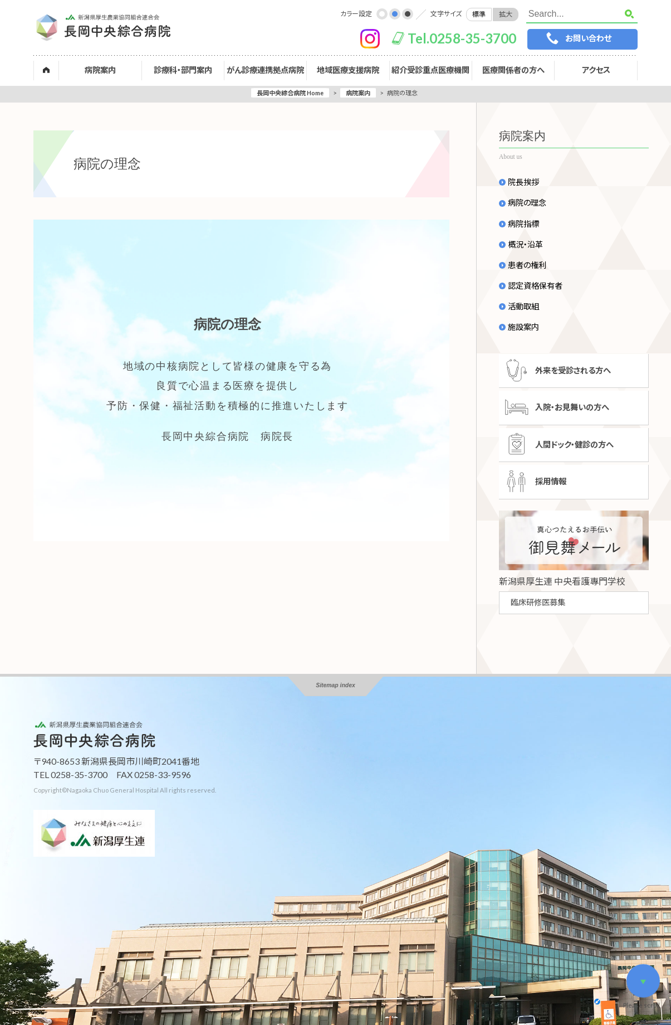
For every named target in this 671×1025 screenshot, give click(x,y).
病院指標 (523, 224)
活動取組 (523, 306)
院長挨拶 (523, 182)
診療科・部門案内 (183, 70)
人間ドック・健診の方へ (574, 444)
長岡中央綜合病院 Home (290, 92)
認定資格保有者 (535, 286)
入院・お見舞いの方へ (572, 407)
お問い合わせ (588, 38)
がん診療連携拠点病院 (265, 70)
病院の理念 (527, 203)
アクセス (596, 70)
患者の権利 (527, 265)
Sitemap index (335, 685)
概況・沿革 (525, 245)
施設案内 (523, 327)
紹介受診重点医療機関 (430, 70)
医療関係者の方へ (513, 70)
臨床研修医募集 (538, 602)
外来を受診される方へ (573, 370)
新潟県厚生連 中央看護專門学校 (562, 581)
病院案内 (100, 70)
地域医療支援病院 (348, 70)
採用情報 (550, 481)
